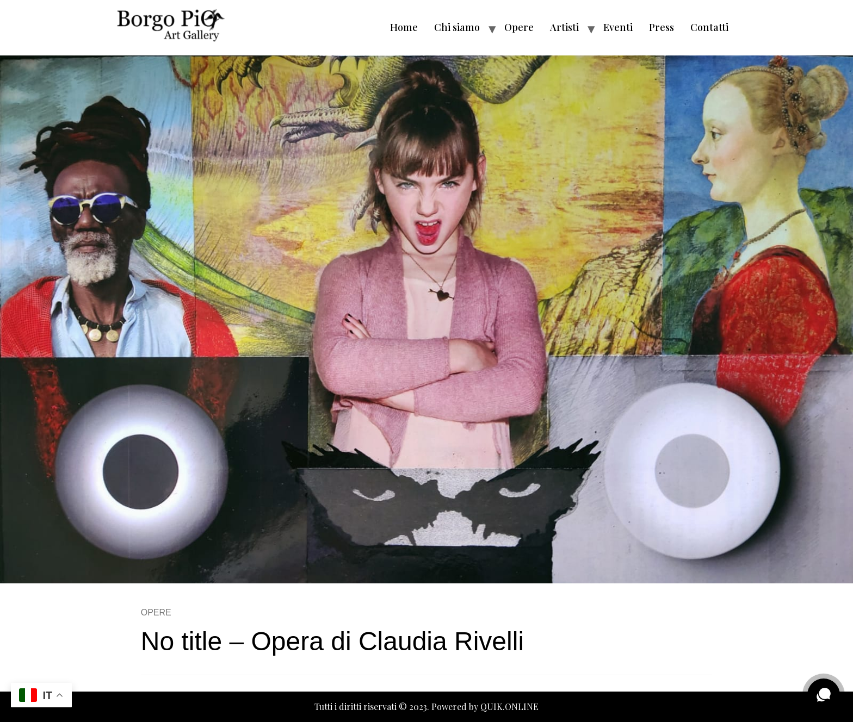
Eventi (618, 27)
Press (661, 27)
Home (404, 27)
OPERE (156, 612)
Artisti (564, 27)
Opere (519, 27)
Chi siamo (457, 27)
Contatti (709, 27)
